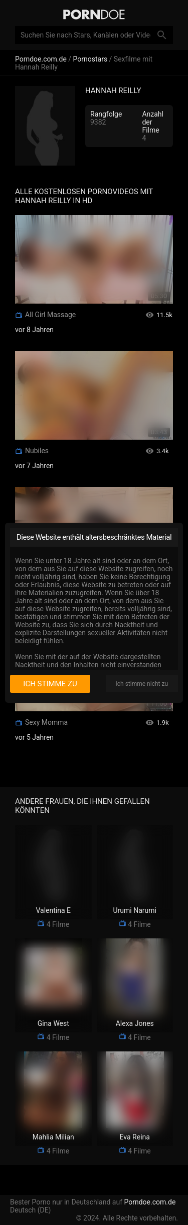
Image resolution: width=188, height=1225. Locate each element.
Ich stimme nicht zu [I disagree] (142, 683)
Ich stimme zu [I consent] (50, 683)
